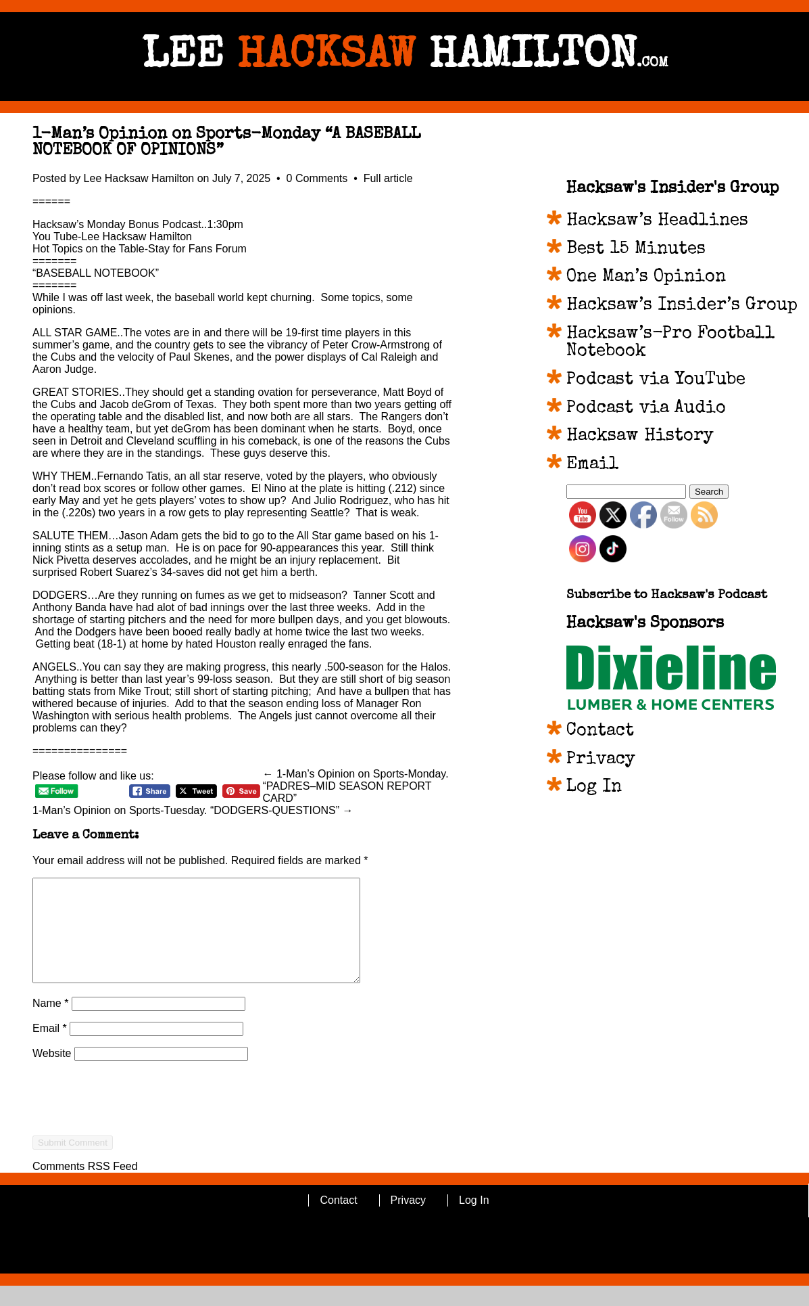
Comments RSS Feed (85, 1186)
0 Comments (319, 178)
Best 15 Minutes (636, 249)
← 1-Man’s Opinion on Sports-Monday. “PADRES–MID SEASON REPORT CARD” (356, 786)
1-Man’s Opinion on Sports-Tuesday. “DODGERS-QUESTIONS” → (192, 810)
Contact (600, 731)
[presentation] (135, 1143)
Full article (388, 178)
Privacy (600, 760)
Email (49, 1048)
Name (50, 1023)
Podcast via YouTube (655, 380)
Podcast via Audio (646, 409)
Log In (594, 787)
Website (52, 1073)
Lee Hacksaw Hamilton (139, 178)
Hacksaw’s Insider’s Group (682, 306)
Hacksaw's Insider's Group (672, 189)
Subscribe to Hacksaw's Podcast (666, 595)
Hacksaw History (640, 436)
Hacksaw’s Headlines (657, 221)
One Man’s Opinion (646, 277)
